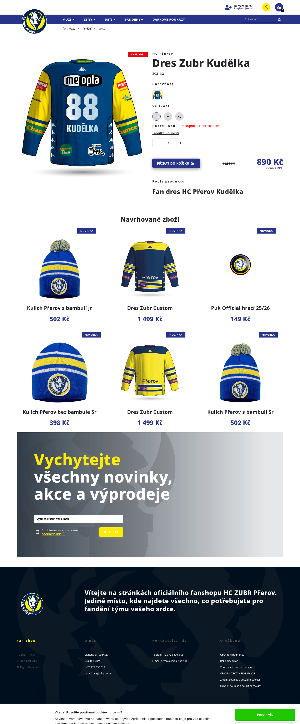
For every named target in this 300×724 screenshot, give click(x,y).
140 (156, 116)
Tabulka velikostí (165, 133)
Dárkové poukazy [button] (168, 19)
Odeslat (111, 532)
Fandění (86, 28)
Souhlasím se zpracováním (61, 532)
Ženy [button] (89, 19)
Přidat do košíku (175, 163)
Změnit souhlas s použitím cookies (240, 679)
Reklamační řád (229, 661)
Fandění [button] (134, 19)
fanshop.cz (69, 28)
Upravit (265, 708)
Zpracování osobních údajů (236, 667)
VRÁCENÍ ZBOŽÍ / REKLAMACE (237, 673)
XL (179, 116)
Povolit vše (265, 695)
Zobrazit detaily (66, 716)
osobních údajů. (53, 534)
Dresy (102, 28)
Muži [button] (68, 19)
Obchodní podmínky (232, 654)
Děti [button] (110, 19)
